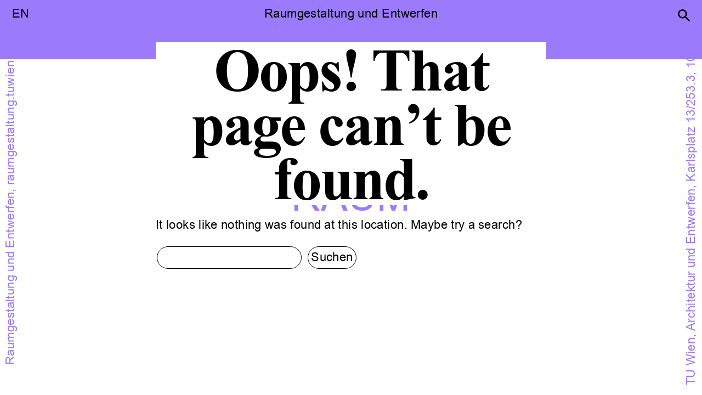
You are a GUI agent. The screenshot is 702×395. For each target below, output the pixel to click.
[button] (684, 15)
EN (21, 13)
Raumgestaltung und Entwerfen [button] (351, 13)
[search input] (229, 257)
